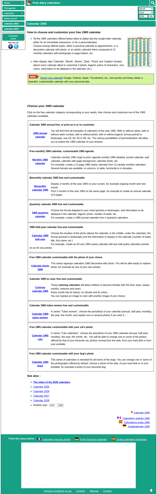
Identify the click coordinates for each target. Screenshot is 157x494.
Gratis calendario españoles (132, 439)
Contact (107, 491)
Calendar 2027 (41, 396)
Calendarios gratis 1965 (134, 422)
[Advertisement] (81, 13)
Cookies (80, 491)
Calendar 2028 (41, 400)
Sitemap (94, 491)
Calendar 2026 (41, 391)
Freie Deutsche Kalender (93, 439)
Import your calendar (51, 78)
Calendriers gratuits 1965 (133, 418)
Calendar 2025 (41, 387)
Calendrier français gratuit (56, 439)
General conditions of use (57, 491)
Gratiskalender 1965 (136, 426)
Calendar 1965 (140, 412)
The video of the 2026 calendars (51, 382)
